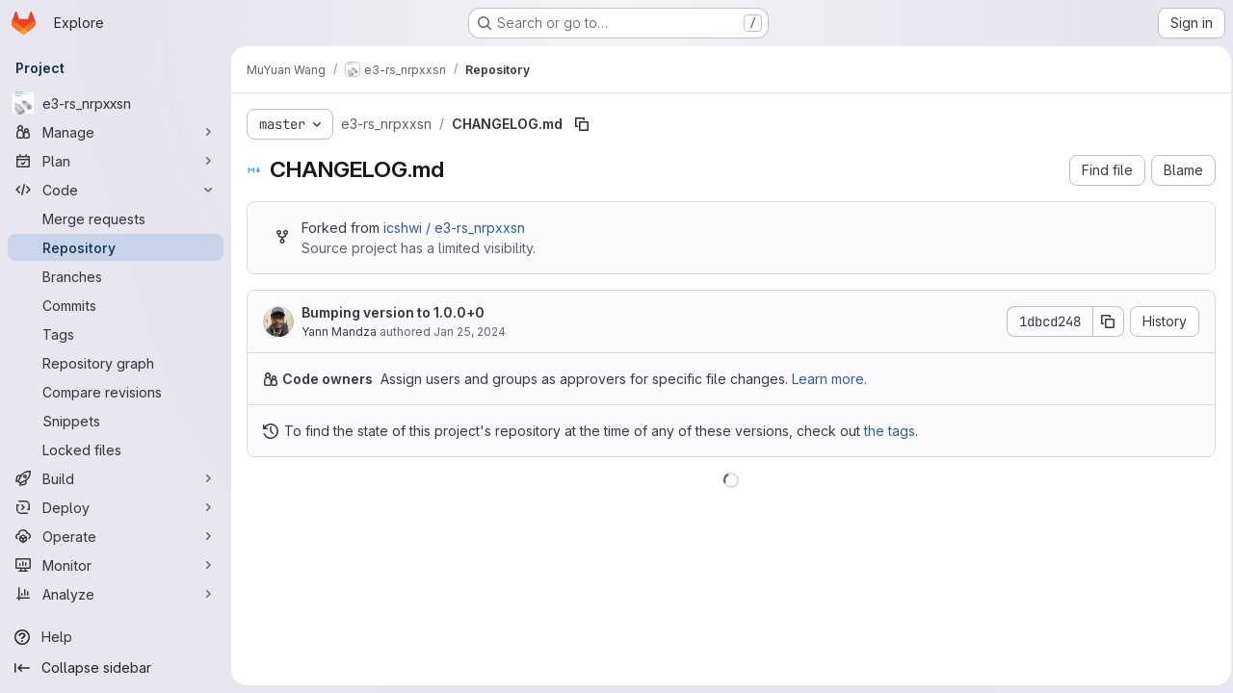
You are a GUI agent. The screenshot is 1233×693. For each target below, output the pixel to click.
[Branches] (115, 276)
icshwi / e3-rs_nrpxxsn (454, 227)
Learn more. (829, 379)
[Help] (115, 637)
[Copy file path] (581, 124)
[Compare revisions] (115, 391)
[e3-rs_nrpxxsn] (115, 103)
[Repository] (115, 247)
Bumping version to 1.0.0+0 (393, 312)
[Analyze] (115, 593)
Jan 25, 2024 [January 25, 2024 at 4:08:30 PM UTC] (469, 331)
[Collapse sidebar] (115, 667)
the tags (889, 431)
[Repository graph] (115, 362)
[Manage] (115, 131)
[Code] (115, 189)
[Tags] (115, 334)
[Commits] (115, 305)
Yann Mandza (339, 331)
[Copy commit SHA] (1103, 321)
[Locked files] (115, 449)
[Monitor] (115, 565)
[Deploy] (115, 507)
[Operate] (115, 536)
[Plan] (115, 160)
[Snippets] (115, 420)
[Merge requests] (115, 218)
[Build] (115, 478)
